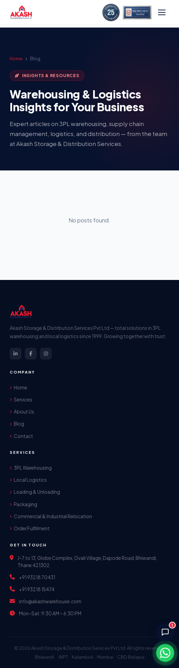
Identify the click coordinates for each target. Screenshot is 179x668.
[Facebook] (31, 353)
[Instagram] (46, 353)
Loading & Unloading (35, 492)
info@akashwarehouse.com (50, 601)
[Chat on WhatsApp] (165, 653)
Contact (21, 436)
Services (21, 400)
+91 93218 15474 (36, 589)
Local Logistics (28, 480)
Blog (17, 424)
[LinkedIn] (15, 353)
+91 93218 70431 (37, 577)
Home (16, 58)
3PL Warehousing (31, 468)
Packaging (23, 504)
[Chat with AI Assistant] (165, 632)
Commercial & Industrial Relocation (51, 516)
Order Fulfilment (30, 528)
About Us (22, 412)
